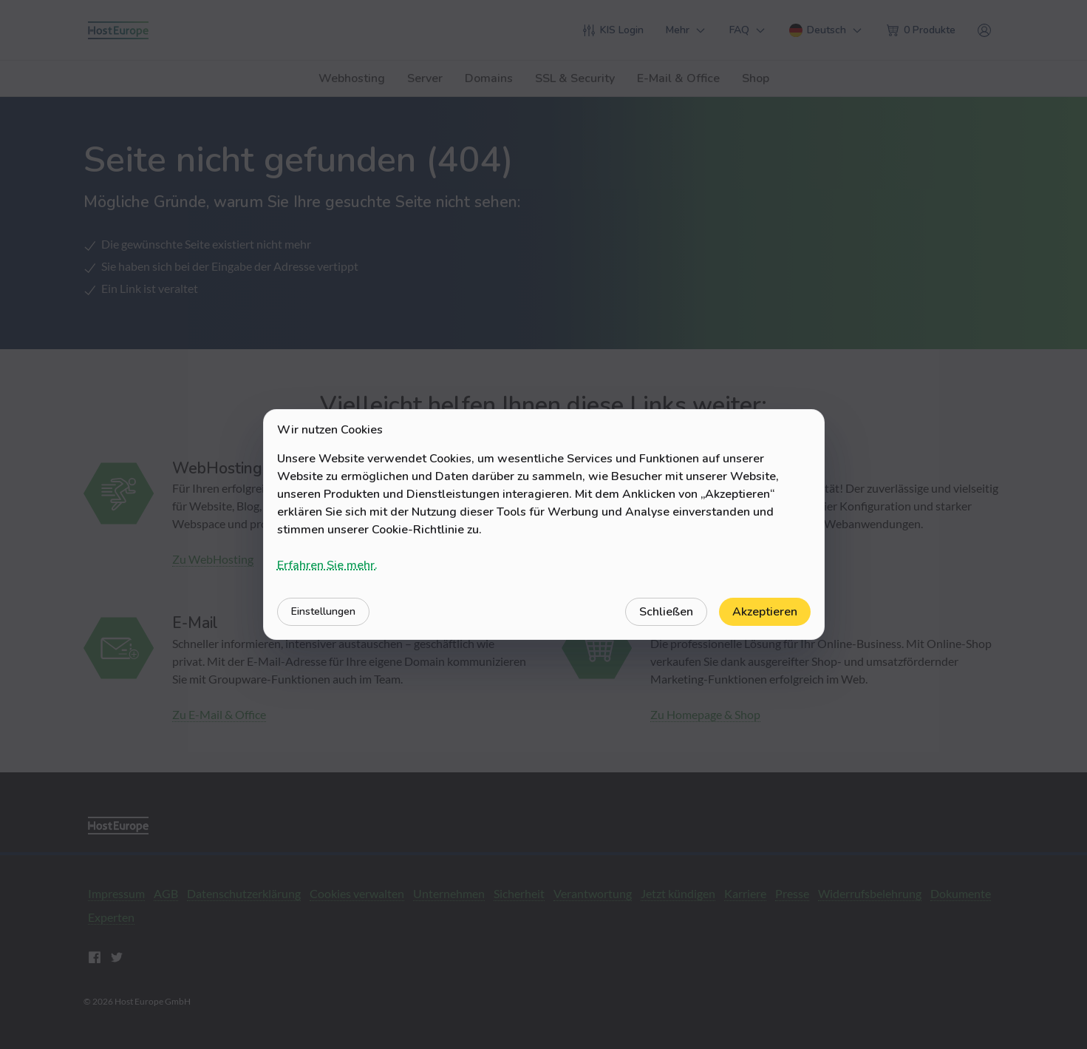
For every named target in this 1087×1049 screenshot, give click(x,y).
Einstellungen (323, 611)
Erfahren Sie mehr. (327, 565)
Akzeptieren (764, 612)
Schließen (666, 612)
